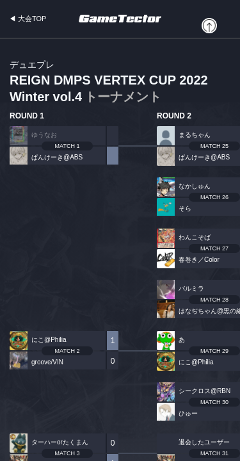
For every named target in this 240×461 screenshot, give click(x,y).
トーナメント (122, 97)
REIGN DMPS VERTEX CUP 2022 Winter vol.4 (109, 82)
